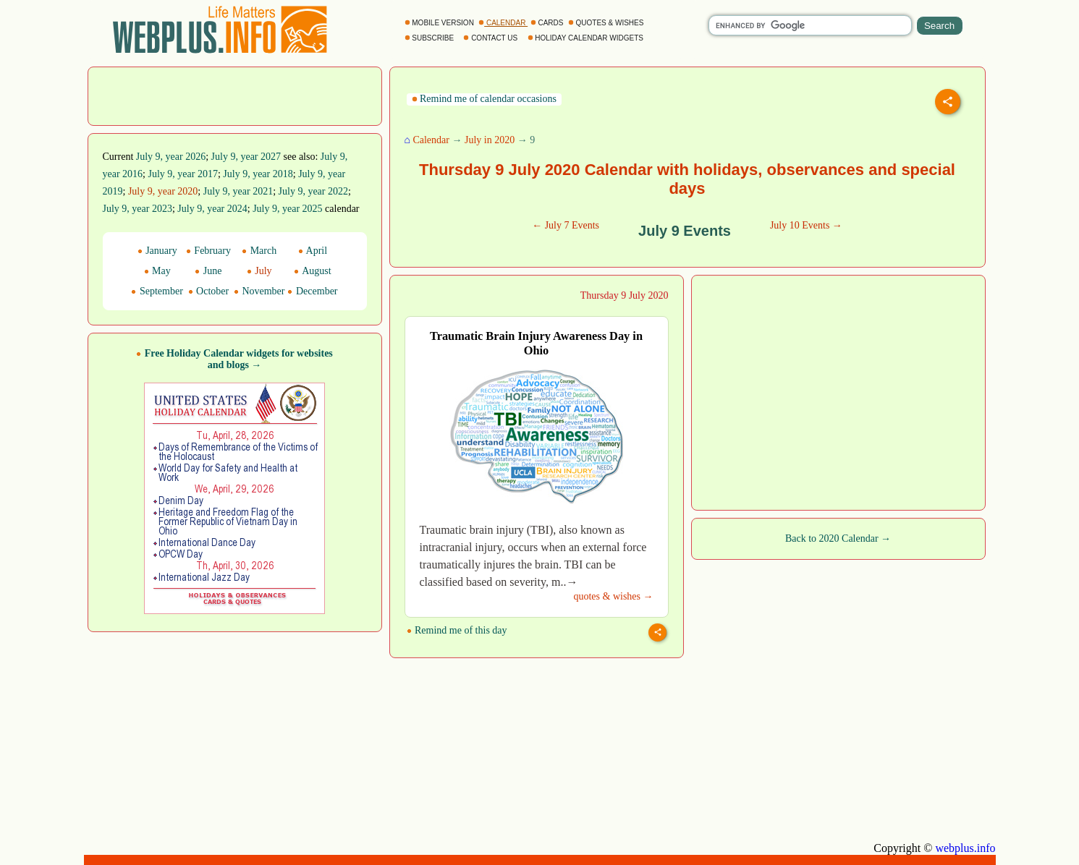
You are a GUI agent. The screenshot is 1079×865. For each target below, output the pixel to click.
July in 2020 (490, 140)
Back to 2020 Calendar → (838, 538)
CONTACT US (491, 38)
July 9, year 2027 (246, 156)
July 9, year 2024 (212, 208)
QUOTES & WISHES (607, 23)
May (157, 270)
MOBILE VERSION (440, 23)
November (259, 291)
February (208, 250)
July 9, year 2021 (238, 191)
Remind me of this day (457, 630)
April (312, 250)
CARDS (548, 23)
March (259, 250)
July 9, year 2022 (313, 191)
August (312, 270)
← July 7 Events (565, 225)
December (312, 291)
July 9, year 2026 (171, 156)
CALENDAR (503, 23)
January (157, 250)
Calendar (430, 140)
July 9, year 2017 (182, 174)
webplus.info (965, 848)
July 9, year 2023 (137, 208)
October (208, 291)
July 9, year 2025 (287, 208)
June (208, 270)
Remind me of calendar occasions (484, 98)
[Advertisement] (234, 95)
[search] (810, 25)
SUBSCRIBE (430, 38)
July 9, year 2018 (257, 174)
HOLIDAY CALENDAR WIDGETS (587, 38)
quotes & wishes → (613, 596)
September (156, 291)
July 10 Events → (806, 225)
